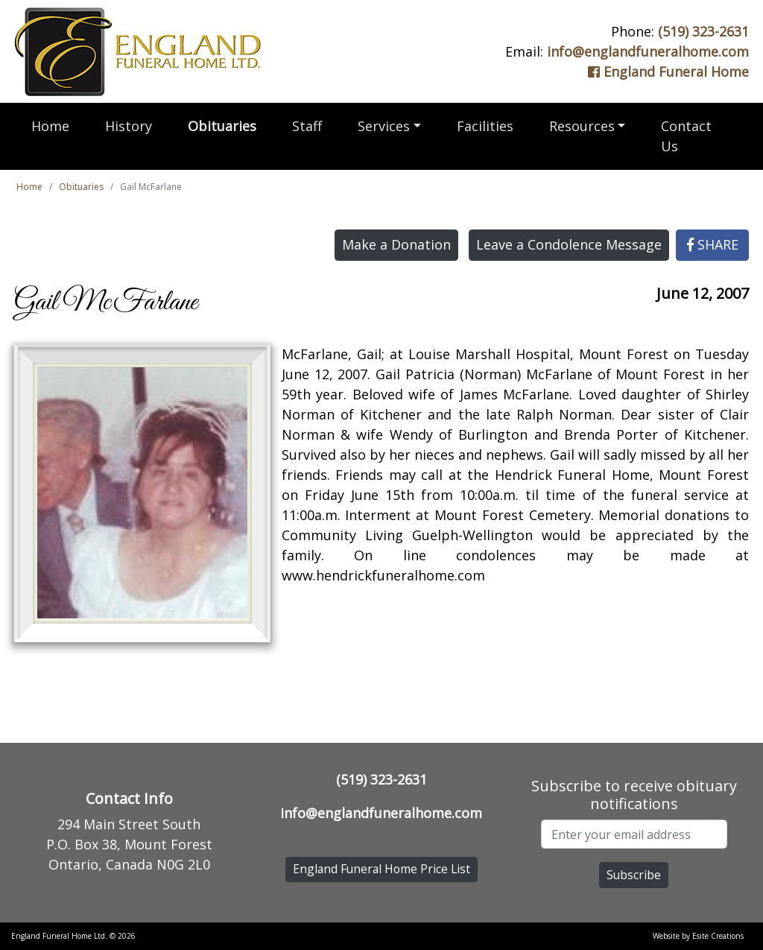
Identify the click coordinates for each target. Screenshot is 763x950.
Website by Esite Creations (698, 936)
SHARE (712, 244)
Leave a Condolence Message (569, 244)
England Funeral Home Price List (381, 869)
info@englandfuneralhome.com (648, 51)
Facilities (485, 126)
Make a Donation (396, 244)
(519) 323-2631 (703, 31)
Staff (307, 126)
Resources (582, 126)
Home (50, 126)
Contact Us (686, 136)
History (128, 126)
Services (384, 126)
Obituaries (222, 126)
